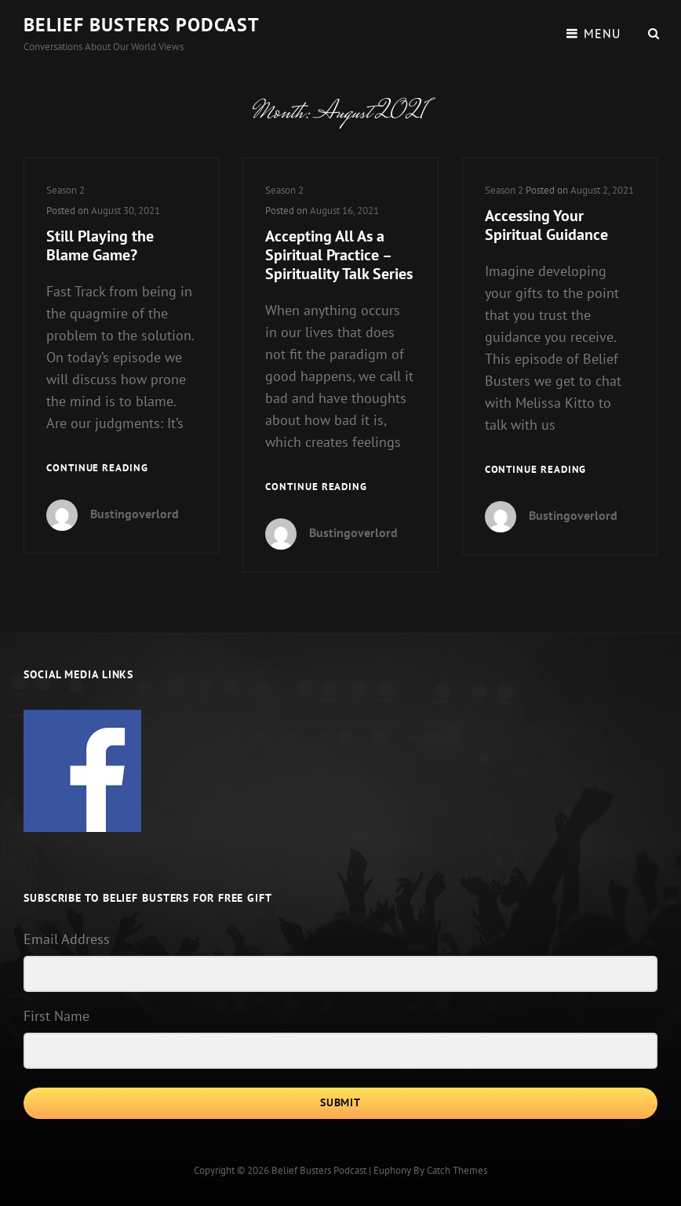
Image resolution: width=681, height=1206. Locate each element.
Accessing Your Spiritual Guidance (546, 225)
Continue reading (97, 469)
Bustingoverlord (134, 513)
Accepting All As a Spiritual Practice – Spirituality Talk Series (339, 255)
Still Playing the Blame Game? (100, 245)
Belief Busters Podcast (142, 25)
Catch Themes (457, 1170)
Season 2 (65, 190)
